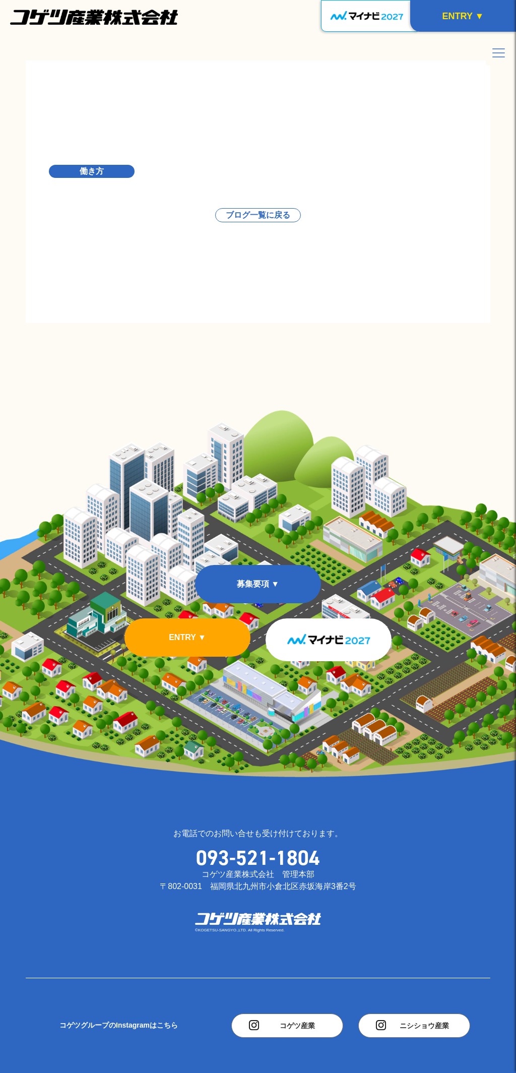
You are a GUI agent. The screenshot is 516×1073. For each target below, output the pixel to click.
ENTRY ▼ (187, 637)
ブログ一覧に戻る (258, 215)
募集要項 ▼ (258, 584)
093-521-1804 (258, 858)
